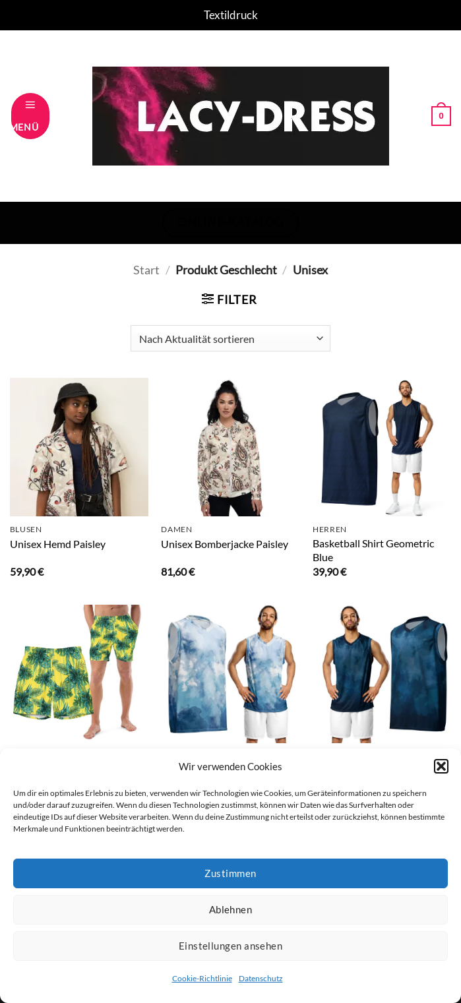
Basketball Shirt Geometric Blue (373, 550)
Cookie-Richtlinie (202, 978)
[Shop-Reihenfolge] (230, 338)
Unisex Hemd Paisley (58, 543)
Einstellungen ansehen (230, 946)
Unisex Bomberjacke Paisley (224, 543)
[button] (441, 766)
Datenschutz (261, 978)
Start (146, 269)
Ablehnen (231, 909)
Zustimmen (230, 873)
